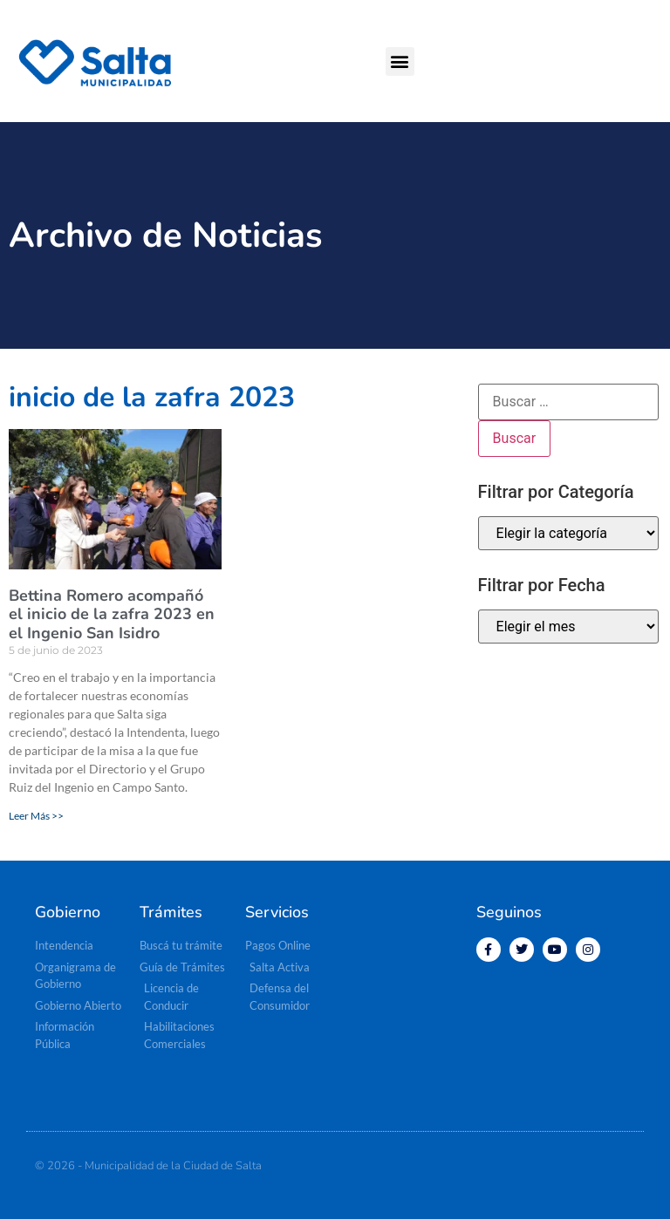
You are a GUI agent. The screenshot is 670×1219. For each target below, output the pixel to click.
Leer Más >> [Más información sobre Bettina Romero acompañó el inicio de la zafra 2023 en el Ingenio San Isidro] (36, 815)
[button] (400, 61)
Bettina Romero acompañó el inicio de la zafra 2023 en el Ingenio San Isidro (112, 614)
